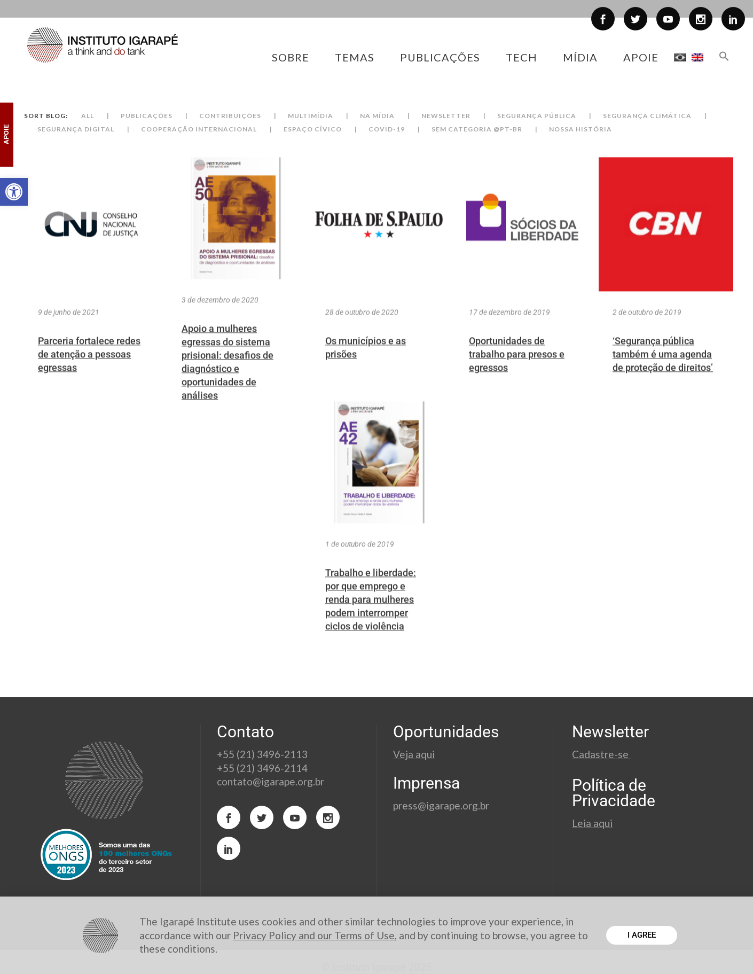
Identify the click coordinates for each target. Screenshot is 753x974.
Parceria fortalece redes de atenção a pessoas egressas (89, 372)
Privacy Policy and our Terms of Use (314, 935)
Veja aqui (414, 754)
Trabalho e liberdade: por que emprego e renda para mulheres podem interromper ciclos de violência (370, 617)
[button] (14, 192)
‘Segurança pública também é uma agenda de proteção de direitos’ (663, 372)
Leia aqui (592, 823)
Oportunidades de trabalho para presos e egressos (516, 372)
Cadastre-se (601, 754)
